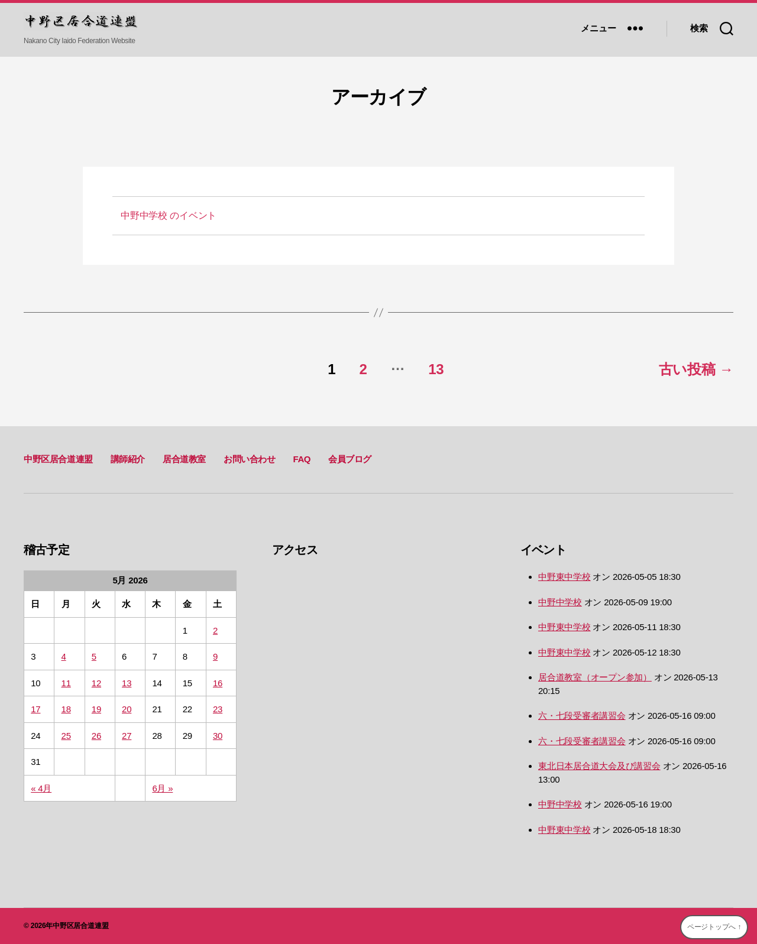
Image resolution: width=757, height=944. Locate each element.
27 (126, 736)
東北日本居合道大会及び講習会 (599, 766)
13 (436, 369)
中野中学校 (560, 602)
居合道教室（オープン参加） (595, 677)
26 (96, 736)
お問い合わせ (250, 459)
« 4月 (41, 788)
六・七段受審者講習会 (582, 716)
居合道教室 (184, 459)
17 (35, 709)
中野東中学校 (564, 577)
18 (66, 709)
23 (217, 709)
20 (126, 709)
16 (217, 683)
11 (66, 683)
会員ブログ (349, 459)
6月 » (162, 788)
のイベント (168, 215)
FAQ (301, 459)
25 (66, 736)
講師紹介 (128, 459)
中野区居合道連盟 (58, 459)
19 (96, 709)
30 (217, 736)
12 (96, 683)
